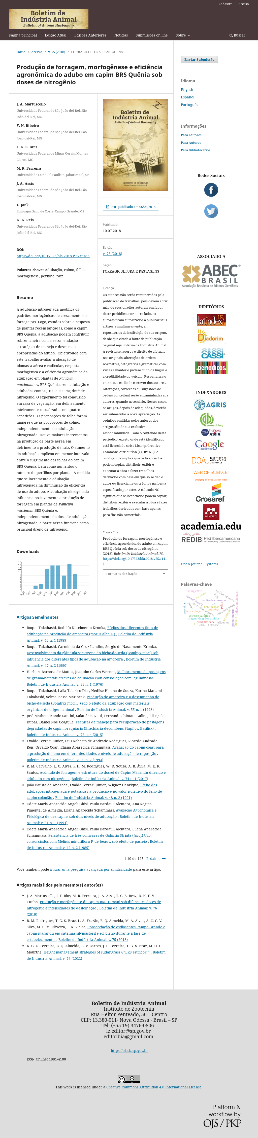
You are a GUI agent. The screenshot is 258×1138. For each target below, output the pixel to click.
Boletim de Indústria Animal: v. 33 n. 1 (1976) (65, 684)
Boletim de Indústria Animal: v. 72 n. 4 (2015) (65, 734)
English (187, 89)
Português (189, 104)
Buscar (237, 35)
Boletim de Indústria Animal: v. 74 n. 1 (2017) (110, 778)
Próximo (153, 858)
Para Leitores (191, 135)
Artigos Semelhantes (37, 617)
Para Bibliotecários (195, 150)
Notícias (121, 35)
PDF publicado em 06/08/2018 (132, 206)
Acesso (243, 4)
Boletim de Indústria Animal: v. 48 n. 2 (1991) (93, 797)
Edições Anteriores (90, 35)
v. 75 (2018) (56, 52)
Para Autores (191, 142)
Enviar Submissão (199, 59)
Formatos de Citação (121, 573)
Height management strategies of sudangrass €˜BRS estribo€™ (97, 952)
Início (21, 52)
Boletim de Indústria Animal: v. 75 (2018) (93, 939)
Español (187, 97)
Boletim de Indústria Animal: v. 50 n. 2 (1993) (65, 759)
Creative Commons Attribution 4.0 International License (154, 1087)
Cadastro (226, 4)
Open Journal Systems (199, 564)
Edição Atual (55, 35)
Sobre (181, 35)
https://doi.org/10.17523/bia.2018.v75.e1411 (53, 255)
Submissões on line (152, 35)
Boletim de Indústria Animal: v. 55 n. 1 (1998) (115, 709)
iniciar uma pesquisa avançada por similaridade (91, 869)
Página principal (23, 35)
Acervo (36, 52)
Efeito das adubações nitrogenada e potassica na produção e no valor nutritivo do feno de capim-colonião (94, 791)
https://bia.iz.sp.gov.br (129, 1050)
